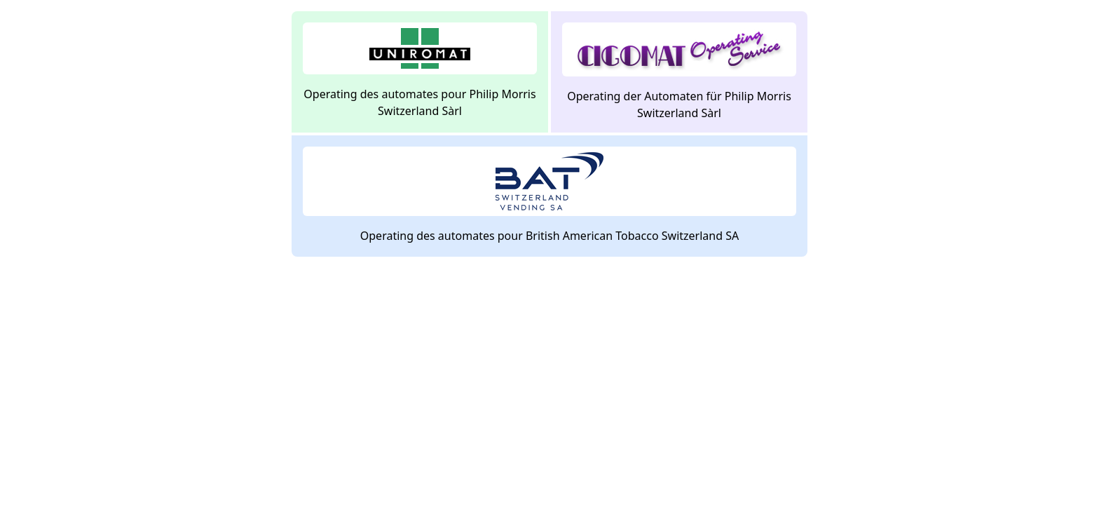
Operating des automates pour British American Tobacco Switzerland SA (549, 195)
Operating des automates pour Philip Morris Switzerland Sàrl (420, 70)
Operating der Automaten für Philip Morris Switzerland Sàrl (679, 71)
